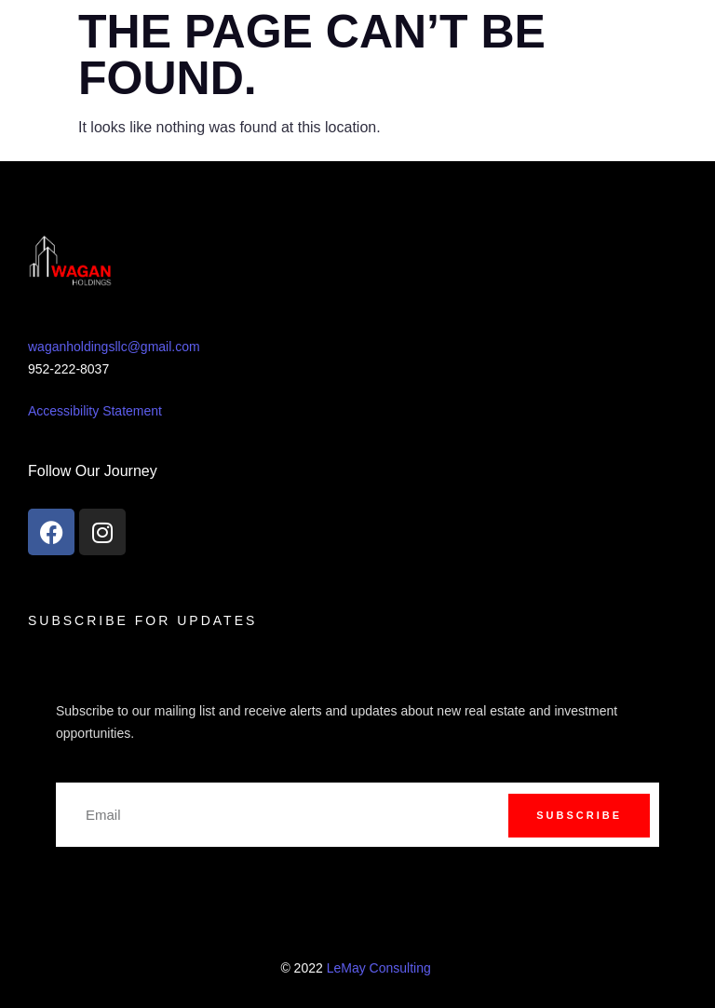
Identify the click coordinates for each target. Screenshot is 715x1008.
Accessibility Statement (95, 410)
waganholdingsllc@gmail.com (114, 346)
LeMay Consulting (381, 967)
